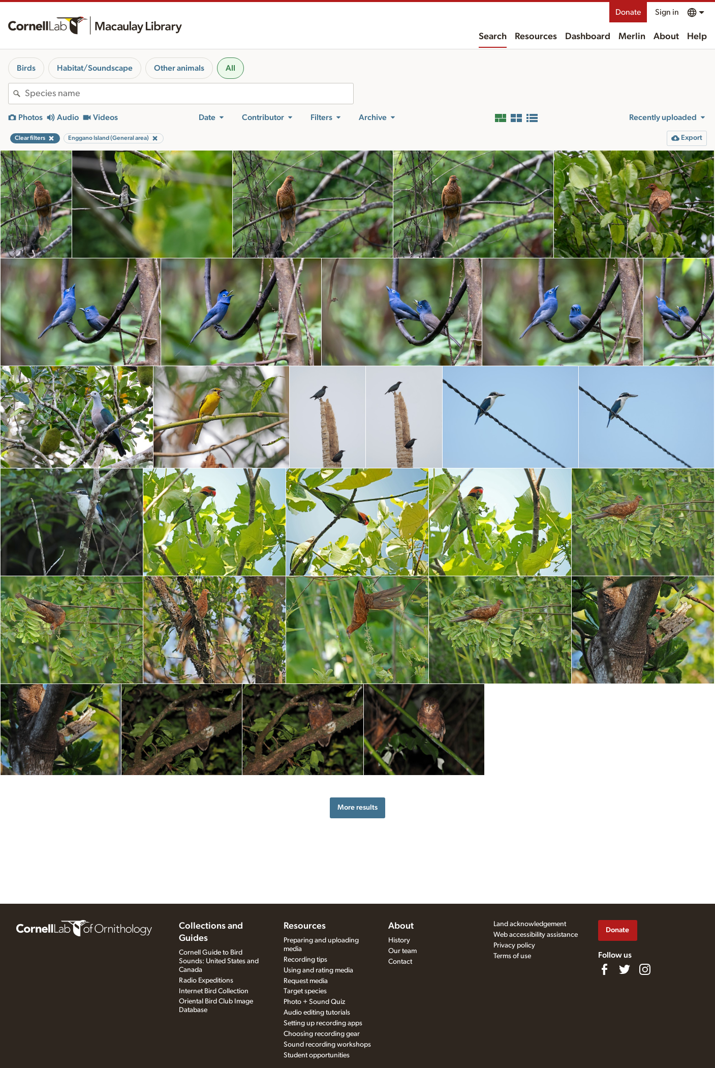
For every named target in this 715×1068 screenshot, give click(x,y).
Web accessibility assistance (535, 934)
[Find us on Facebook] (604, 969)
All (230, 68)
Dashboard (587, 36)
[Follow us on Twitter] (624, 969)
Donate (628, 12)
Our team (402, 951)
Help (697, 36)
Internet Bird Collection (213, 991)
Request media (306, 981)
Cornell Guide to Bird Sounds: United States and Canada (219, 961)
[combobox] (189, 93)
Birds (26, 68)
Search (493, 36)
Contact (400, 961)
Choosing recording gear (322, 1033)
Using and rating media (318, 970)
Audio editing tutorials (317, 1012)
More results (357, 807)
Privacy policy (514, 945)
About (666, 36)
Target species (305, 991)
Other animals (179, 68)
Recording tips (305, 959)
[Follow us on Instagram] (645, 969)
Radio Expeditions (206, 980)
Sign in (667, 12)
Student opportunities (317, 1055)
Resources (536, 36)
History (399, 940)
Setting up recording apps (323, 1023)
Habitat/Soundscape (95, 68)
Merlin (631, 36)
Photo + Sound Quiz (314, 1001)
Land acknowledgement (529, 924)
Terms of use (512, 956)
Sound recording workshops (327, 1044)
